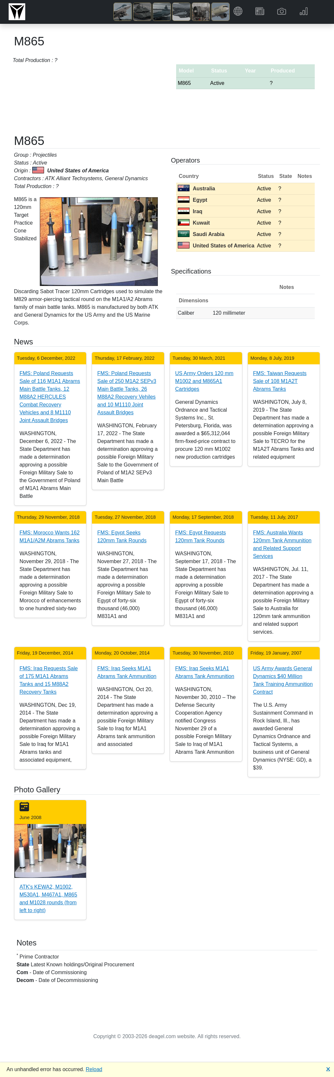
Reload (94, 1069)
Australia (196, 188)
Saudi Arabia (201, 234)
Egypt (192, 200)
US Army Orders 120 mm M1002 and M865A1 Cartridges (204, 381)
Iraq (190, 211)
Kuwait (194, 223)
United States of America (216, 245)
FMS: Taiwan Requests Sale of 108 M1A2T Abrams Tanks (280, 381)
